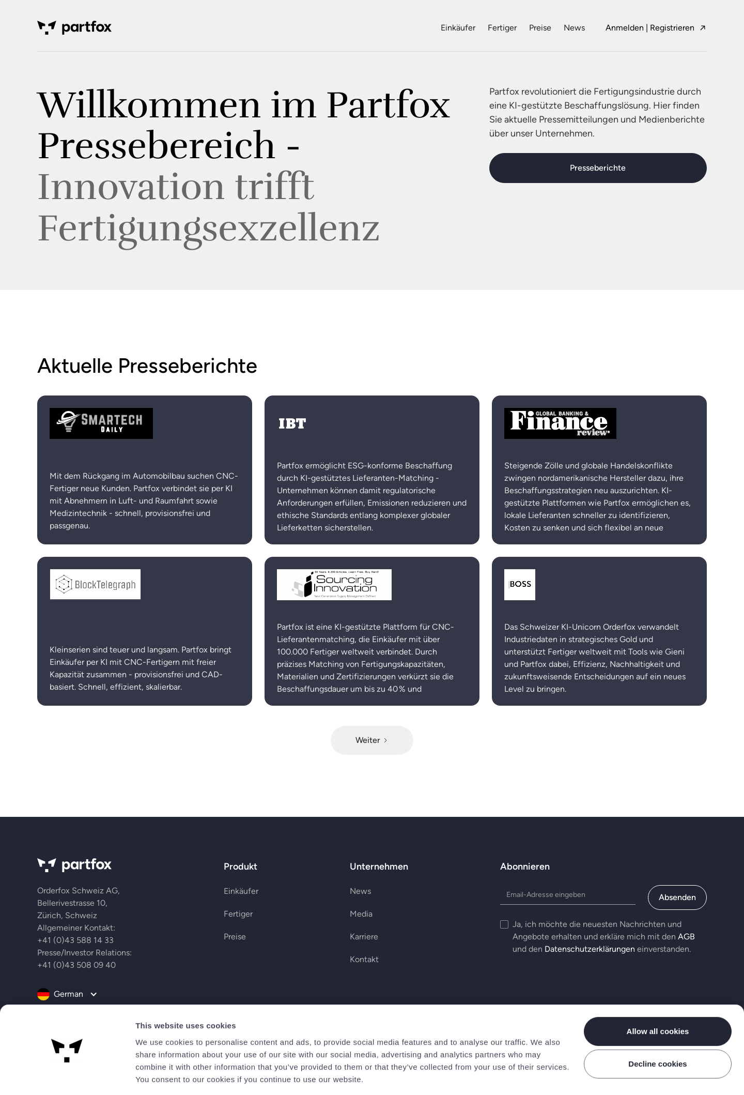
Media (361, 914)
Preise (540, 28)
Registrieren (672, 28)
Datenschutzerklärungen (590, 949)
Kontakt (364, 959)
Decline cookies (657, 1030)
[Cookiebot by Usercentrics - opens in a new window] (67, 1075)
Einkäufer (458, 28)
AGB (686, 936)
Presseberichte (598, 168)
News (574, 28)
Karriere (364, 936)
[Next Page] (372, 740)
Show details (161, 1074)
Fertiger (502, 28)
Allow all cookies (658, 998)
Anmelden (625, 28)
